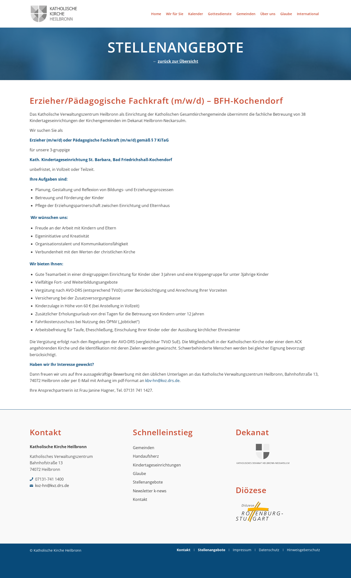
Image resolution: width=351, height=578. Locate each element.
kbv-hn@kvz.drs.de (165, 380)
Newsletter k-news (149, 491)
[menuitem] (156, 14)
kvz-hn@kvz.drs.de (52, 485)
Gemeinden (143, 447)
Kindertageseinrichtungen (157, 465)
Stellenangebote (148, 482)
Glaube (139, 473)
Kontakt (140, 499)
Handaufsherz (146, 456)
